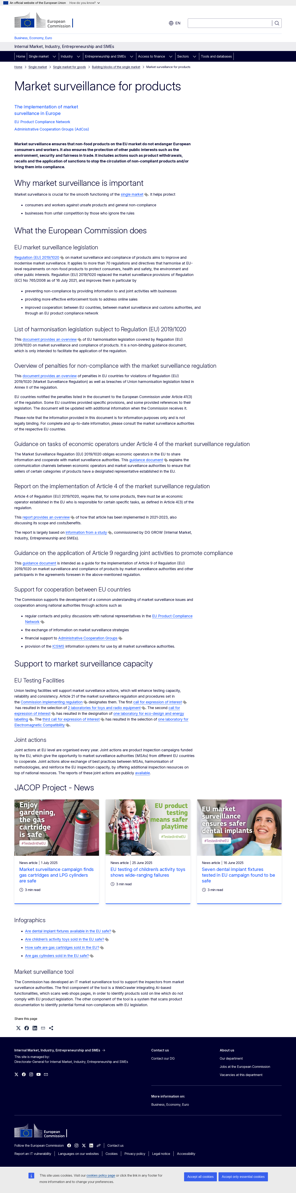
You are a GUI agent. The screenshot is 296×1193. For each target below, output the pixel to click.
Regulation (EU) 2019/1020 (36, 257)
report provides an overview (46, 517)
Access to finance (151, 56)
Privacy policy (134, 1154)
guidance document (146, 460)
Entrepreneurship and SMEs (105, 56)
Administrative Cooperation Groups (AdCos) (51, 129)
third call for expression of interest (71, 719)
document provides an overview (50, 339)
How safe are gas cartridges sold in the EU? (62, 947)
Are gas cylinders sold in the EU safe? (57, 955)
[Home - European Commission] (47, 20)
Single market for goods (69, 67)
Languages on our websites (78, 1154)
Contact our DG (163, 1058)
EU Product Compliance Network (42, 122)
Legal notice (161, 1154)
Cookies (112, 1154)
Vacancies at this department (241, 1075)
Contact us (115, 1145)
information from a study (86, 532)
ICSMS (58, 646)
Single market (39, 56)
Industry (67, 56)
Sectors (183, 56)
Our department (231, 1058)
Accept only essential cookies (243, 1176)
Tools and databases (216, 56)
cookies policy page (101, 1175)
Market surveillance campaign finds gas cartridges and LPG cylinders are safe (56, 875)
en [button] (174, 23)
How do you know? (84, 3)
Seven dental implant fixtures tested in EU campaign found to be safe (238, 875)
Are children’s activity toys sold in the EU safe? (64, 939)
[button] (18, 1028)
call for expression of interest (157, 702)
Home (20, 56)
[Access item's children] (54, 56)
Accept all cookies (200, 1176)
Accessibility (186, 1154)
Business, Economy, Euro (33, 38)
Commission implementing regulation (52, 702)
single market (132, 194)
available (142, 773)
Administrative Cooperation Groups (87, 638)
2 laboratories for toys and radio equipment (104, 708)
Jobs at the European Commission (245, 1067)
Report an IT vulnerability (32, 1154)
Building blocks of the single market (116, 67)
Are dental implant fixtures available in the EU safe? (68, 931)
